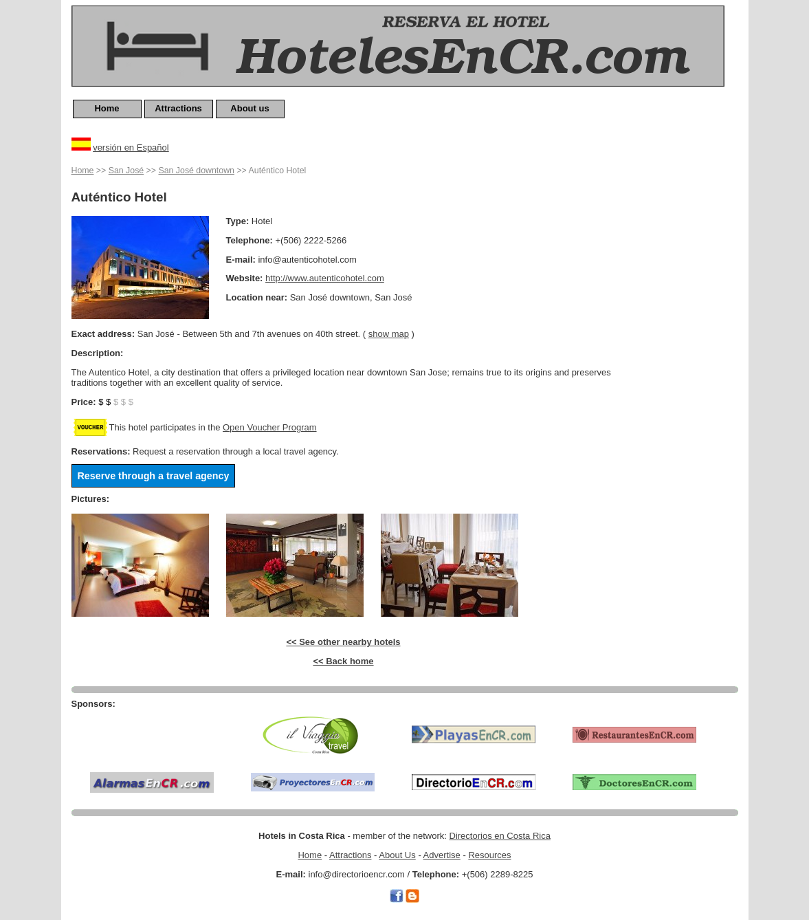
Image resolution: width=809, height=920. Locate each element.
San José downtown (196, 170)
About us (249, 108)
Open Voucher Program (270, 427)
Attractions (178, 108)
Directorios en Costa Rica (500, 836)
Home (106, 108)
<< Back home (343, 661)
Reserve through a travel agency (154, 475)
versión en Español (131, 147)
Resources (489, 855)
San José (126, 170)
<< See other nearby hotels (343, 642)
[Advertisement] (683, 369)
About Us (397, 855)
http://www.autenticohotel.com (324, 278)
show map (388, 334)
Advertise (442, 855)
